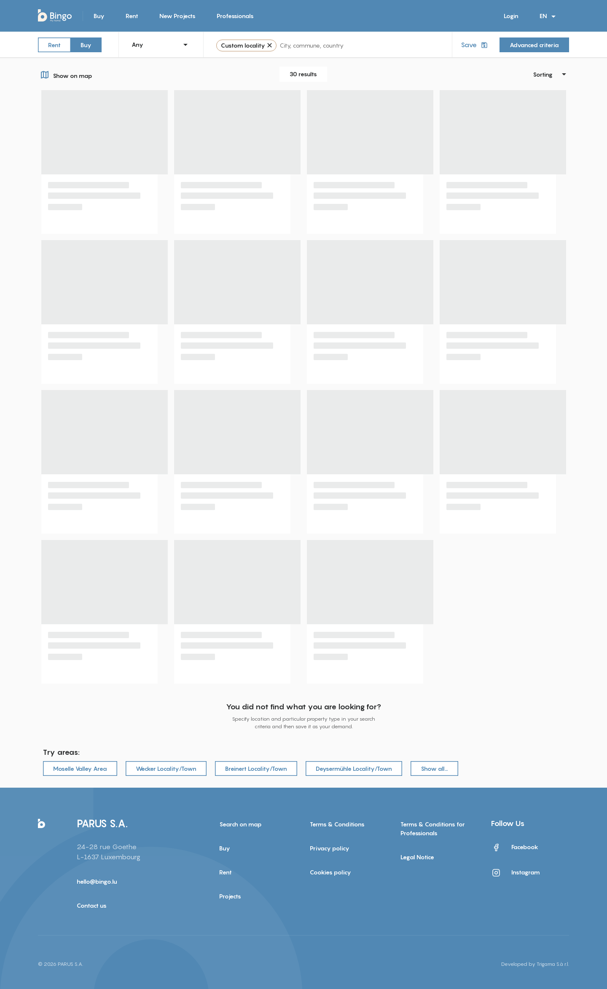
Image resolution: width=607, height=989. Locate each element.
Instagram (515, 873)
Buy (99, 15)
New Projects (177, 15)
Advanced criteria (534, 44)
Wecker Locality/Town (166, 768)
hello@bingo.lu (97, 881)
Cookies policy (330, 872)
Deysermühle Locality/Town (354, 768)
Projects (230, 896)
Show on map (65, 74)
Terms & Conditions (337, 824)
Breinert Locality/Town (256, 768)
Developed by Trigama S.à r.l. (535, 964)
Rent (132, 15)
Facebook (514, 847)
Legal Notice (417, 857)
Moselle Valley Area (80, 768)
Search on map (240, 824)
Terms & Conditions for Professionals (432, 829)
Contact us (92, 905)
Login (511, 15)
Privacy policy (329, 848)
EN (549, 16)
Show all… (434, 768)
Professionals (235, 15)
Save (475, 45)
